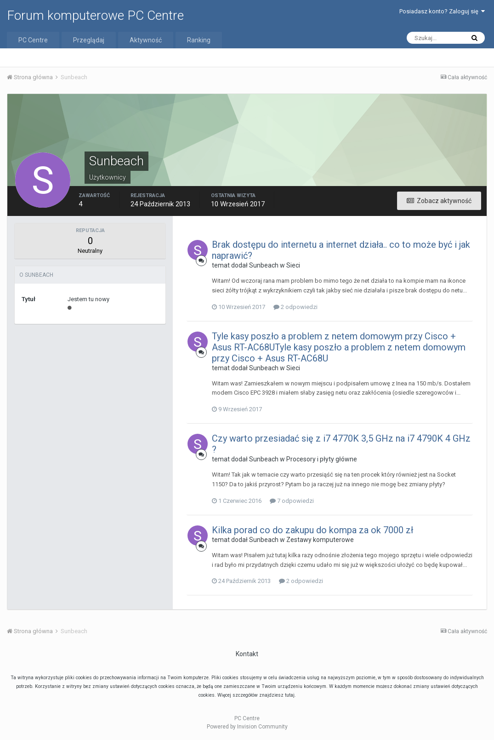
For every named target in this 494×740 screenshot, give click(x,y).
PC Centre (33, 40)
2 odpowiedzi (295, 306)
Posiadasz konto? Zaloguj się (442, 11)
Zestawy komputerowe (320, 539)
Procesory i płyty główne (321, 459)
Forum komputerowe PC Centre (95, 15)
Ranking (198, 40)
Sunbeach (263, 265)
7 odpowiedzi (292, 500)
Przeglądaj (88, 40)
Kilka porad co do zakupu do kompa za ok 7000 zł (312, 530)
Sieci (293, 265)
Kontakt (247, 654)
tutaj (290, 695)
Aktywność (146, 40)
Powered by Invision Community (247, 726)
